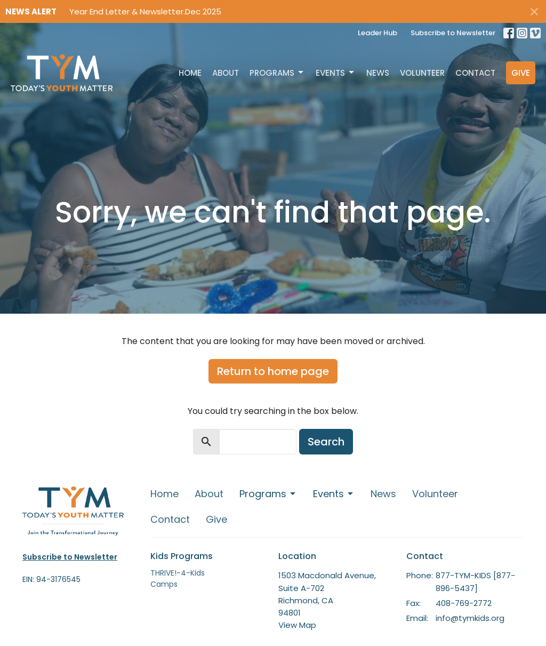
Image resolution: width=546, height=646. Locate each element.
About (225, 72)
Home (190, 72)
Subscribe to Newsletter (453, 33)
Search (326, 441)
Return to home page (273, 371)
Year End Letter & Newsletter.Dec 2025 (145, 11)
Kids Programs (181, 556)
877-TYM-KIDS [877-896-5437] (475, 581)
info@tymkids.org (470, 618)
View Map (297, 625)
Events (336, 72)
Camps (164, 584)
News (377, 72)
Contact (475, 72)
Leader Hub (377, 33)
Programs (277, 72)
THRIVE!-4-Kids (177, 573)
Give (520, 72)
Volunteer (422, 72)
